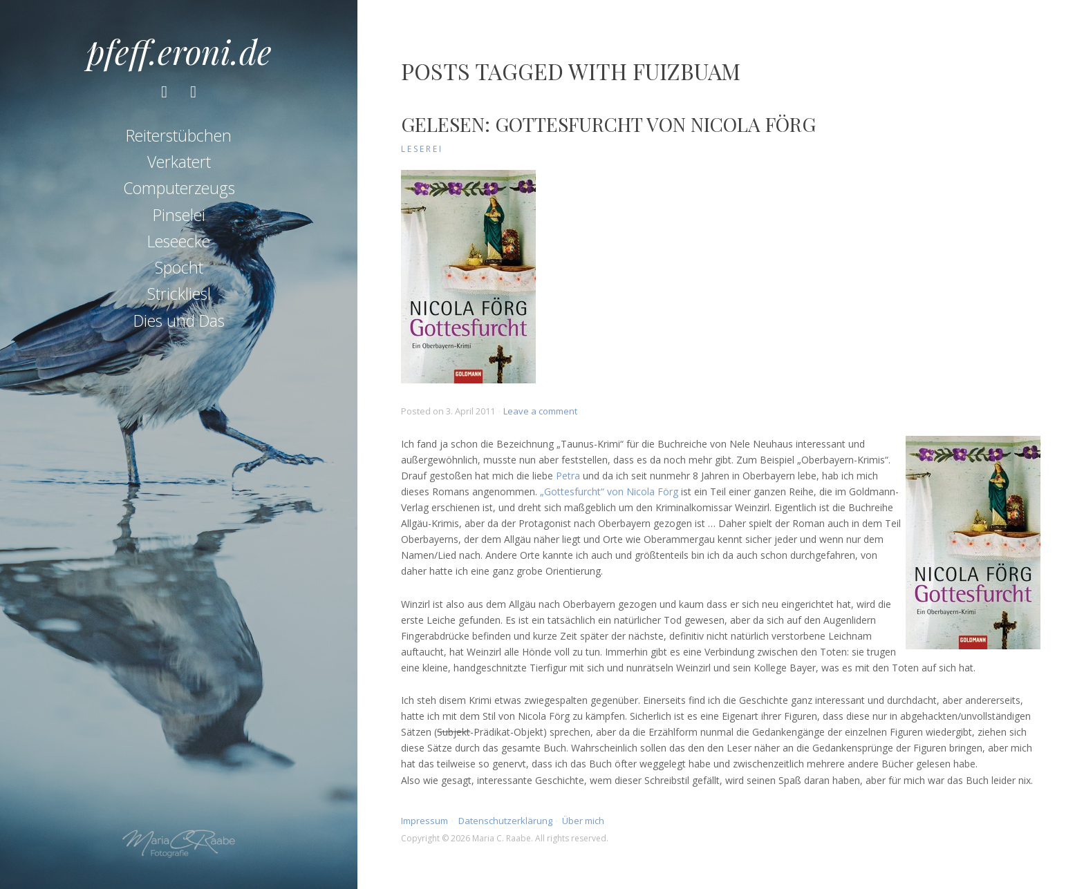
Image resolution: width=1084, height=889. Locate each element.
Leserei (422, 149)
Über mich (583, 820)
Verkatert (179, 162)
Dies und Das (179, 320)
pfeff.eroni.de (179, 51)
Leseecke (178, 241)
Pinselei (179, 215)
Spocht (179, 267)
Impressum (424, 820)
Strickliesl (179, 294)
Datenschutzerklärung (505, 820)
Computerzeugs (179, 188)
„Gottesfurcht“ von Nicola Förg (609, 491)
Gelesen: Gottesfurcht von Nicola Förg (608, 124)
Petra (568, 475)
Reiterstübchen (179, 135)
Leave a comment (540, 411)
